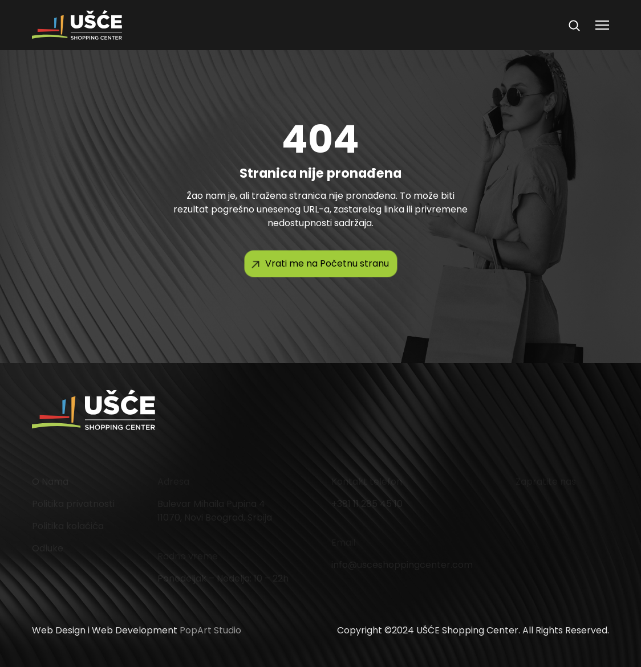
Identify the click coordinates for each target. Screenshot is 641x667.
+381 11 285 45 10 (367, 503)
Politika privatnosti (73, 503)
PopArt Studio (210, 630)
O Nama (50, 481)
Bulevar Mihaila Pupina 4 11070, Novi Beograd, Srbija (214, 510)
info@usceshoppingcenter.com (402, 564)
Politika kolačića (68, 526)
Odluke (47, 548)
